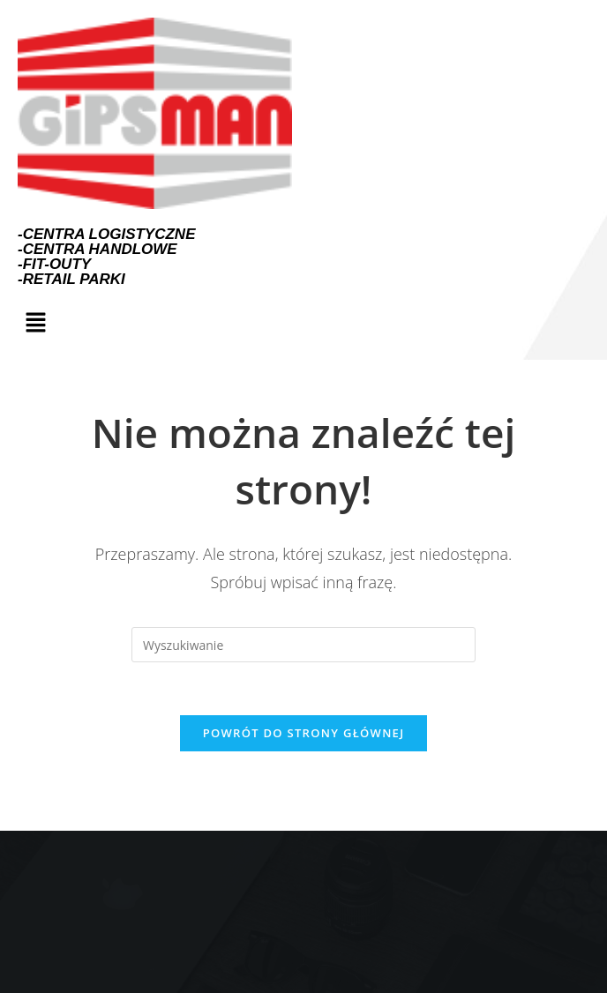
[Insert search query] (303, 644)
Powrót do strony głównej (304, 733)
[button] (35, 322)
